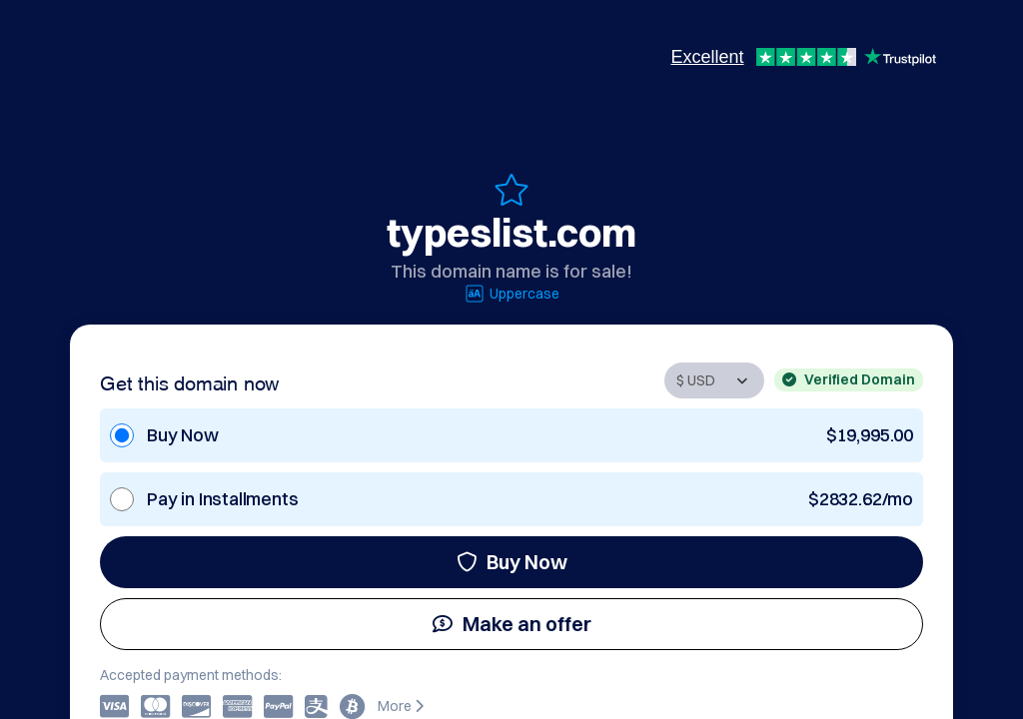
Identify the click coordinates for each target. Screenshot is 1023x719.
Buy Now (512, 561)
